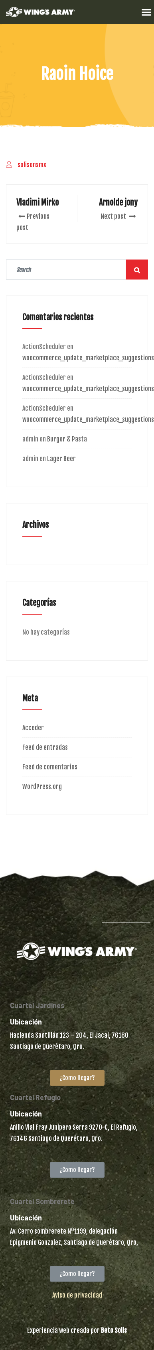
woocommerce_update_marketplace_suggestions (88, 358)
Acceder (33, 728)
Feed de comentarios (49, 767)
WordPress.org (42, 787)
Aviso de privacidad (77, 1295)
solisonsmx (32, 165)
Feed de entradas (45, 747)
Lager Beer (61, 459)
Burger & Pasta (67, 439)
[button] (146, 12)
